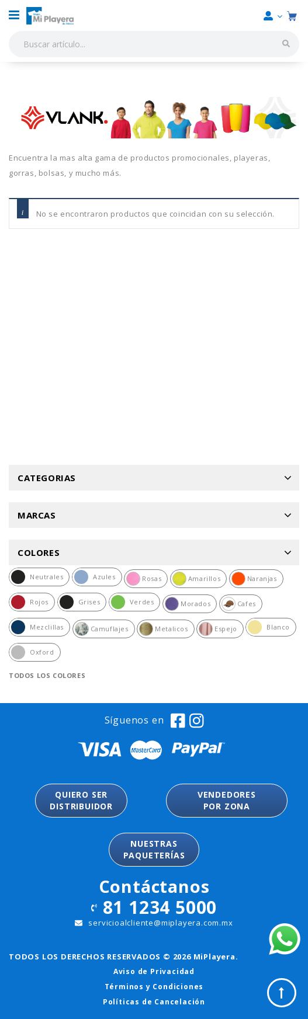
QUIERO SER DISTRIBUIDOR (81, 800)
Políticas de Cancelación (154, 1002)
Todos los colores (47, 675)
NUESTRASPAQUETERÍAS (154, 849)
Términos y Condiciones (154, 987)
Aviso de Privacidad (154, 971)
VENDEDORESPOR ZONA (227, 800)
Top (281, 992)
